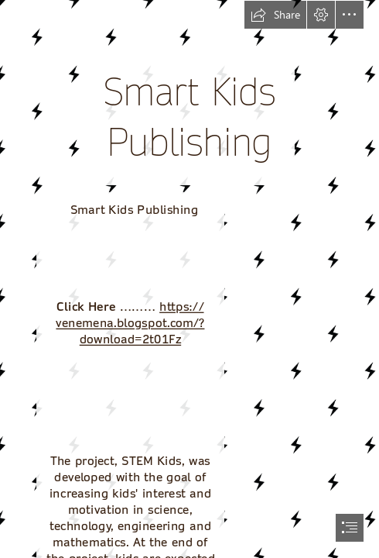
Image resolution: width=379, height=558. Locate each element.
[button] (275, 15)
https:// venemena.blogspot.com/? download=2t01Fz (130, 323)
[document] (189, 279)
